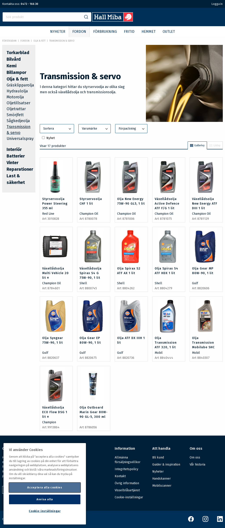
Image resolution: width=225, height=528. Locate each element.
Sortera (57, 129)
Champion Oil (89, 214)
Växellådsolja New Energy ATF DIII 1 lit (204, 203)
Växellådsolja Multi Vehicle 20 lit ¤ (55, 273)
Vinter (12, 162)
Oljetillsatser (18, 103)
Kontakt (120, 476)
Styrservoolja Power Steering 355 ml (54, 203)
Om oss (195, 457)
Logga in (217, 4)
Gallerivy (197, 145)
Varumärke (95, 129)
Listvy (214, 145)
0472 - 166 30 (29, 4)
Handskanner (161, 478)
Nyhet (50, 138)
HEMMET (149, 31)
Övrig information (127, 483)
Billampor (16, 72)
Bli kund (158, 457)
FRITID (129, 31)
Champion (49, 422)
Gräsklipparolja (20, 85)
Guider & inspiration (166, 464)
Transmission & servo (61, 41)
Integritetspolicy (126, 469)
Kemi (11, 65)
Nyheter (158, 471)
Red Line (48, 214)
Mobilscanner (161, 486)
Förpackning (132, 129)
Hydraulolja (17, 91)
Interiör (14, 149)
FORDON (79, 31)
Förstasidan (9, 41)
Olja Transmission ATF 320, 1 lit (166, 342)
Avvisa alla (44, 499)
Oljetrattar (16, 108)
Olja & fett (39, 41)
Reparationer (20, 169)
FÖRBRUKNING (105, 31)
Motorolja (15, 97)
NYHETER (57, 31)
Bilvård (14, 59)
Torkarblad (18, 52)
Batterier (16, 156)
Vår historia (197, 464)
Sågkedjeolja (18, 120)
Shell (83, 283)
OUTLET (169, 31)
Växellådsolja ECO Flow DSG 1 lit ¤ (54, 412)
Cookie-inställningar (129, 497)
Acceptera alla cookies (44, 487)
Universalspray (20, 138)
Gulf (195, 283)
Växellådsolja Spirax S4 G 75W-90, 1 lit (91, 273)
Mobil (159, 353)
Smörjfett (15, 114)
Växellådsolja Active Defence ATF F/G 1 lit (167, 203)
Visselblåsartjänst (127, 490)
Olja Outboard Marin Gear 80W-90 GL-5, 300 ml (94, 412)
